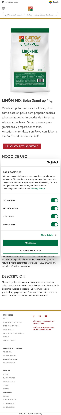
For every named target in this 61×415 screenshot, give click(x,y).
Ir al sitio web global (11, 2)
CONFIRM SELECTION (30, 250)
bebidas (6, 337)
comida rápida (9, 381)
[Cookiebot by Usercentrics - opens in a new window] (46, 163)
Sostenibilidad (9, 403)
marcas (6, 396)
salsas (5, 318)
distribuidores (9, 363)
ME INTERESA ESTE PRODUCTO (22, 146)
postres (6, 389)
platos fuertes (9, 378)
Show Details (47, 235)
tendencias (7, 352)
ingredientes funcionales (14, 333)
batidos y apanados (11, 326)
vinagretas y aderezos (12, 322)
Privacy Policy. (38, 188)
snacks (6, 385)
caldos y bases (9, 340)
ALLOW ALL (30, 243)
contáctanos (9, 407)
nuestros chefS (9, 355)
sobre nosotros (10, 399)
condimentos (9, 329)
